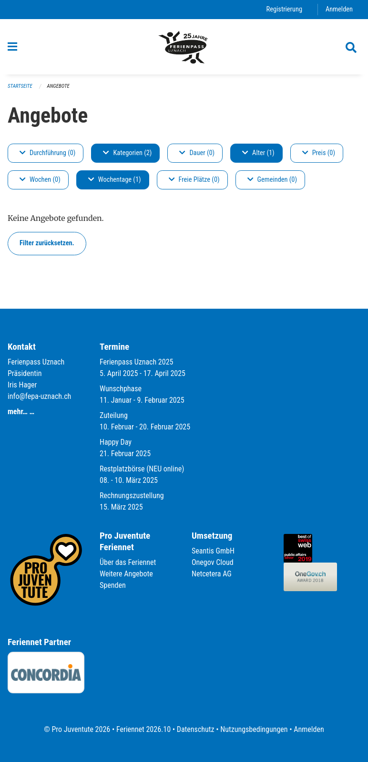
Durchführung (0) (47, 153)
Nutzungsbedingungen (253, 729)
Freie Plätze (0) (194, 180)
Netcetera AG (212, 573)
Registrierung (284, 9)
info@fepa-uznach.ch (39, 396)
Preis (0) (318, 153)
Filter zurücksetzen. (47, 243)
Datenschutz (196, 729)
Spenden (113, 585)
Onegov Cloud (213, 562)
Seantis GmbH (213, 550)
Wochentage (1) (114, 180)
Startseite (20, 86)
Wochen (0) (40, 180)
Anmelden (339, 9)
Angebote (58, 86)
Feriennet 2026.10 (143, 729)
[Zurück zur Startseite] (184, 47)
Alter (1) (258, 153)
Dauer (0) (197, 153)
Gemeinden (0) (272, 180)
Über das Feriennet (128, 562)
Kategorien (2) (127, 153)
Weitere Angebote (126, 573)
